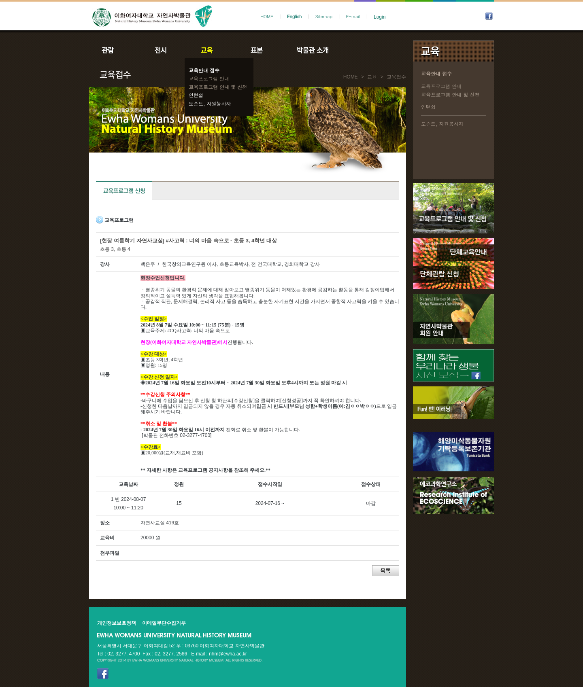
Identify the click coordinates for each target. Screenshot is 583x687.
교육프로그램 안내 (209, 78)
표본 (256, 50)
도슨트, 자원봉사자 (210, 103)
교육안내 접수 (204, 70)
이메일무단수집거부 (164, 623)
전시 (161, 50)
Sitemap (323, 16)
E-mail (353, 16)
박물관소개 (312, 50)
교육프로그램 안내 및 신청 (218, 86)
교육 (208, 50)
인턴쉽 (196, 94)
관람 (113, 50)
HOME (266, 16)
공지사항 (367, 50)
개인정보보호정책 (116, 623)
